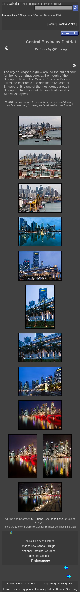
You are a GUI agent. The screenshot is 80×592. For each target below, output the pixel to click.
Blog (53, 583)
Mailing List (65, 583)
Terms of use (10, 589)
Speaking (71, 589)
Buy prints (27, 589)
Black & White (66, 24)
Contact (21, 583)
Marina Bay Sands (33, 546)
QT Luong (37, 518)
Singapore (25, 15)
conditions (57, 518)
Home (6, 15)
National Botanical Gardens (38, 550)
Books (60, 589)
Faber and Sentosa (39, 555)
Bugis (51, 546)
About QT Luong (38, 583)
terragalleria (10, 3)
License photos (44, 589)
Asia (14, 15)
